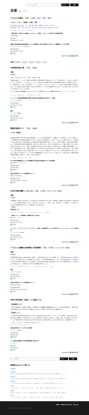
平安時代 (73, 202)
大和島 (38, 261)
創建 (62, 150)
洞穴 (23, 25)
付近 (30, 261)
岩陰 (49, 27)
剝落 (50, 148)
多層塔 (76, 144)
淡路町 (43, 200)
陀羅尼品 (38, 62)
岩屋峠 (34, 77)
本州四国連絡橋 (64, 259)
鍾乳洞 (41, 27)
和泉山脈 (31, 62)
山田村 (29, 77)
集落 (50, 200)
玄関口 (23, 259)
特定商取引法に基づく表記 (66, 404)
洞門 (45, 27)
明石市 (15, 202)
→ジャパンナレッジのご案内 (68, 91)
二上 (38, 137)
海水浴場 (37, 205)
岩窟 (29, 27)
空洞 (56, 27)
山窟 (36, 27)
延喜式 (35, 202)
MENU (11, 1)
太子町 (24, 77)
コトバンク (17, 4)
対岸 (15, 261)
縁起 (38, 140)
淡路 (18, 209)
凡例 (32, 30)
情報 (29, 30)
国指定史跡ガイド (17, 128)
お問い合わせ (76, 404)
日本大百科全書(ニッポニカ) (21, 191)
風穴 (52, 27)
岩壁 (11, 25)
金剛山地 (24, 62)
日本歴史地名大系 (17, 68)
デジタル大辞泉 (16, 18)
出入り (35, 259)
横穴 (33, 25)
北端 (64, 200)
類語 (12, 27)
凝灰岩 (23, 86)
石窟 (32, 27)
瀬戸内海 (12, 205)
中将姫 (21, 152)
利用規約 (58, 404)
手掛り (44, 62)
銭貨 (25, 150)
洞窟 (15, 27)
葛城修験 (18, 62)
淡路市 (23, 200)
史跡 (50, 80)
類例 (16, 142)
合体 (47, 257)
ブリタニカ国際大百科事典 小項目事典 (25, 248)
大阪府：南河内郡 (15, 77)
